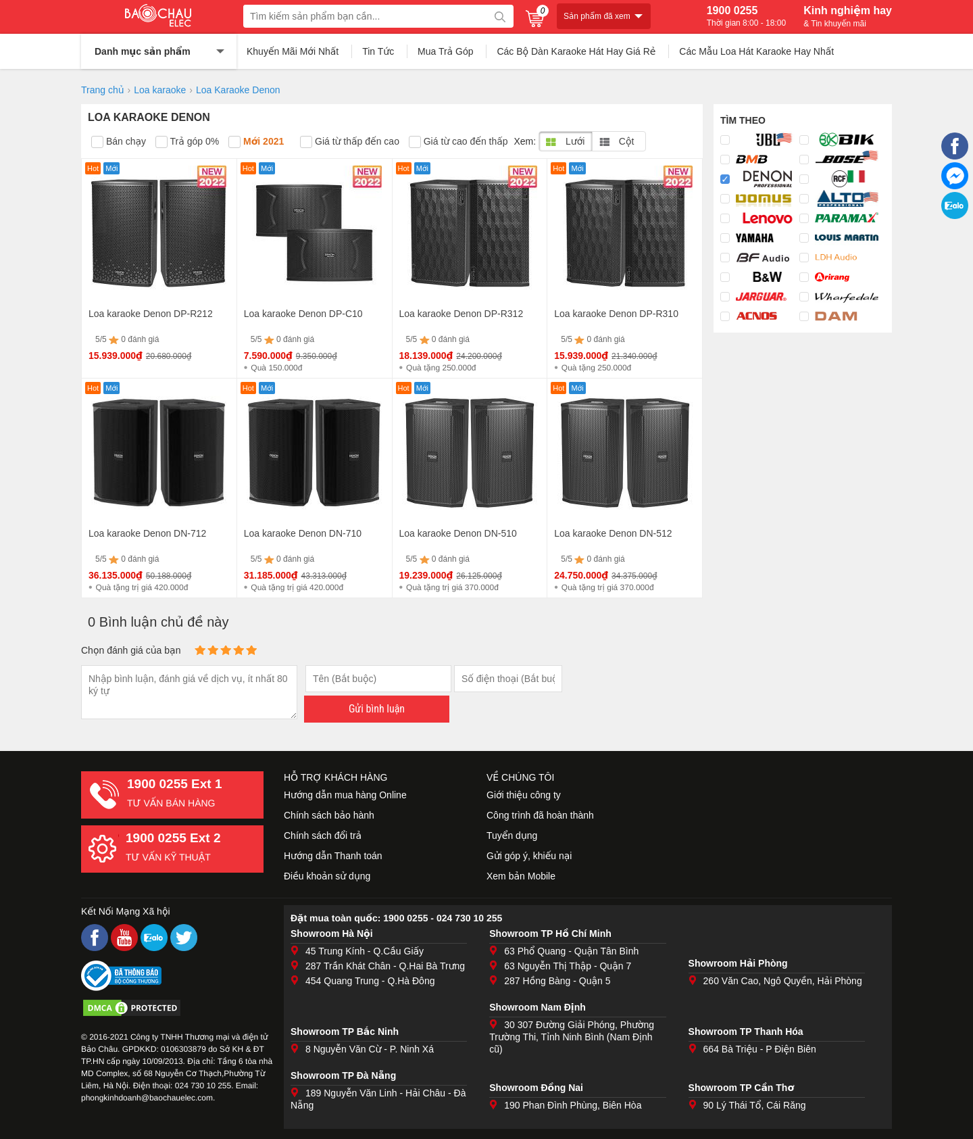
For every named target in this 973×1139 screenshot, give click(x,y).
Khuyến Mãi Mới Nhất (293, 51)
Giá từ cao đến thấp (458, 142)
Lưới (565, 141)
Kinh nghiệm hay (847, 16)
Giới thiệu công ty (524, 795)
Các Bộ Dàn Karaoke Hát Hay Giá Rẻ (576, 51)
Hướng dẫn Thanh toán (333, 855)
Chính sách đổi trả (322, 835)
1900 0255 (746, 16)
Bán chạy (118, 142)
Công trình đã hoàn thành (540, 815)
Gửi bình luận (377, 708)
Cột (616, 141)
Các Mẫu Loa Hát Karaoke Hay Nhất (756, 51)
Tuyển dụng (512, 835)
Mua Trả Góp (446, 51)
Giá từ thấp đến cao (349, 142)
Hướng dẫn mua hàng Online (345, 795)
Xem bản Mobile (521, 876)
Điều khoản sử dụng (327, 876)
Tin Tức (378, 51)
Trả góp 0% (187, 142)
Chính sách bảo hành (329, 815)
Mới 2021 (256, 142)
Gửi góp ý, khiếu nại (529, 855)
